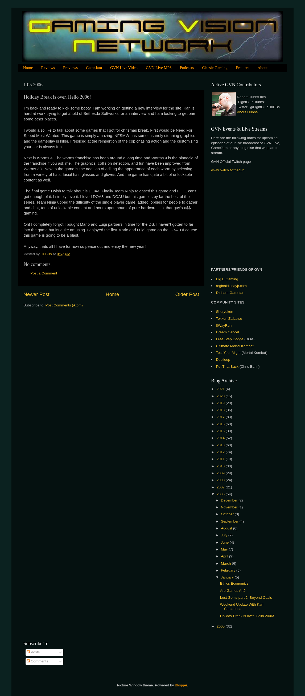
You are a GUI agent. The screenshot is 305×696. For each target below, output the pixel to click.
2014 (221, 438)
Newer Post (36, 294)
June (225, 542)
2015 (221, 431)
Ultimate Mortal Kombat (235, 346)
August (227, 528)
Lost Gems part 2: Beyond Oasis (246, 598)
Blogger (181, 685)
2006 (221, 494)
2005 (221, 626)
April (225, 556)
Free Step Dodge (230, 339)
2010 (221, 466)
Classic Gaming (214, 68)
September (230, 521)
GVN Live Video (124, 68)
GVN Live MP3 (159, 68)
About (262, 68)
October (228, 514)
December (229, 500)
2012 (221, 452)
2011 (221, 459)
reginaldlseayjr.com (231, 286)
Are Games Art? (233, 591)
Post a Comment (43, 273)
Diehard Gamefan (230, 293)
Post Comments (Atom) (64, 305)
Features (242, 68)
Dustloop (223, 360)
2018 (221, 410)
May (225, 549)
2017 (221, 417)
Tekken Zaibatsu (229, 319)
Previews (70, 68)
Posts (33, 652)
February (228, 570)
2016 (221, 424)
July (224, 535)
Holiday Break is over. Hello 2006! (247, 616)
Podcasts (187, 68)
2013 (221, 445)
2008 (221, 480)
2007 (221, 487)
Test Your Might (228, 353)
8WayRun (224, 325)
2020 (221, 396)
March (226, 563)
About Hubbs (247, 112)
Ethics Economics (234, 583)
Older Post (187, 294)
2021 (221, 389)
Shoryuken (224, 312)
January (228, 577)
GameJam (94, 68)
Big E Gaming (227, 279)
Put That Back (228, 367)
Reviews (48, 68)
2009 (221, 473)
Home (28, 68)
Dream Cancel (227, 332)
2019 (221, 403)
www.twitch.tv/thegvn (227, 170)
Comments (37, 661)
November (229, 507)
